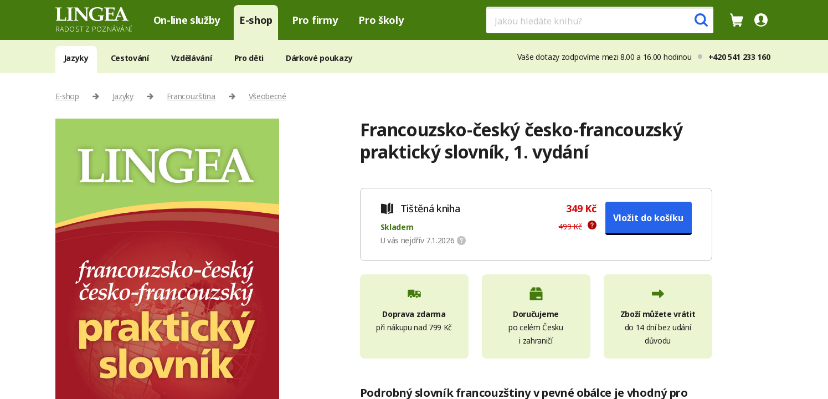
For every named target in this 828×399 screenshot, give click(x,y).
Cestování (130, 58)
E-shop (255, 20)
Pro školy (380, 20)
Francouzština (191, 96)
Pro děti (249, 58)
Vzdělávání (191, 58)
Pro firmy (314, 20)
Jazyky (76, 58)
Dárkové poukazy (319, 58)
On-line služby (186, 20)
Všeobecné (267, 96)
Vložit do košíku (648, 218)
